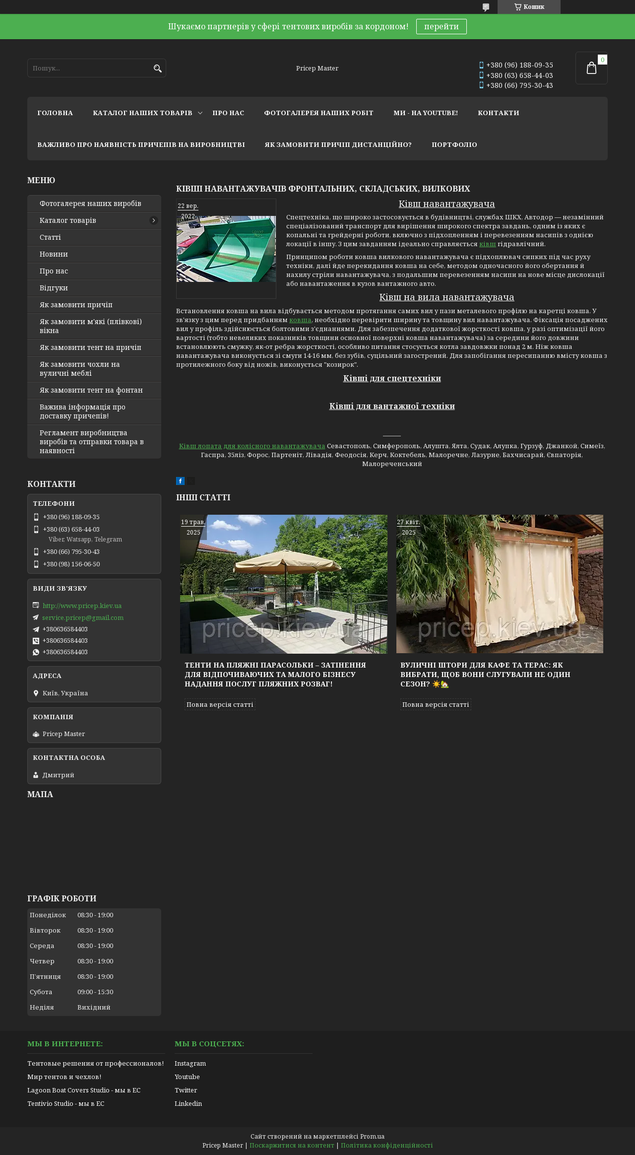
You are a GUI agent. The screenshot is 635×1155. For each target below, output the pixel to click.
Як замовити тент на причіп (90, 347)
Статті (50, 237)
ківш (487, 243)
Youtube (187, 1076)
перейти (441, 26)
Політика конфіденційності (387, 1145)
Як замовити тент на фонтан (91, 390)
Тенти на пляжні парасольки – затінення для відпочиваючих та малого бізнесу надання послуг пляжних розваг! (275, 674)
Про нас (54, 271)
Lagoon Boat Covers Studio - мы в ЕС (83, 1090)
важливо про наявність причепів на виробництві (141, 144)
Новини (54, 254)
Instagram (190, 1063)
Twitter (186, 1090)
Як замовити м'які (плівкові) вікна (91, 326)
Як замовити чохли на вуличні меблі (80, 369)
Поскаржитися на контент (292, 1145)
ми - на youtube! (425, 112)
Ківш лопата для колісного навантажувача (252, 445)
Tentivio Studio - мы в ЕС (65, 1103)
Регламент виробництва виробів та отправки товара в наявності (92, 441)
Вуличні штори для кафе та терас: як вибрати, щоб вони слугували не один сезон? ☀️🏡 (485, 674)
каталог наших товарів (142, 112)
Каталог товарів (68, 220)
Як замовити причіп (76, 304)
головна (55, 112)
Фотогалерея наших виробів (90, 203)
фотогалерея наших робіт (319, 112)
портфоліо (454, 144)
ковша (300, 319)
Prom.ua (372, 1136)
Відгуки (54, 287)
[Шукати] (157, 68)
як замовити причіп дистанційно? (338, 144)
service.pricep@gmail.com (83, 617)
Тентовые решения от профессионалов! (95, 1063)
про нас (228, 112)
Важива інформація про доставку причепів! (83, 411)
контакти (498, 112)
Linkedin (188, 1103)
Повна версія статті (220, 704)
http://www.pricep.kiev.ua (82, 606)
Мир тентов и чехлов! (64, 1076)
